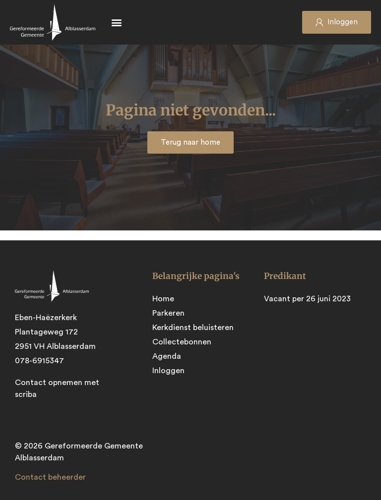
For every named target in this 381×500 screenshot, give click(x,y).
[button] (116, 22)
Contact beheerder (50, 477)
